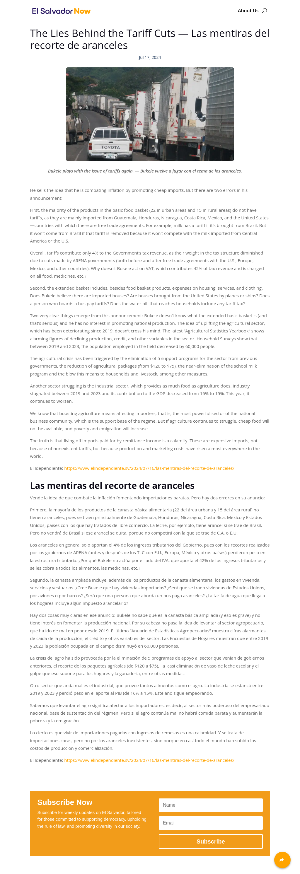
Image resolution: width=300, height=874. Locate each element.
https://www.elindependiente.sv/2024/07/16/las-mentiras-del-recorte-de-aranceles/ (149, 468)
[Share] (282, 860)
